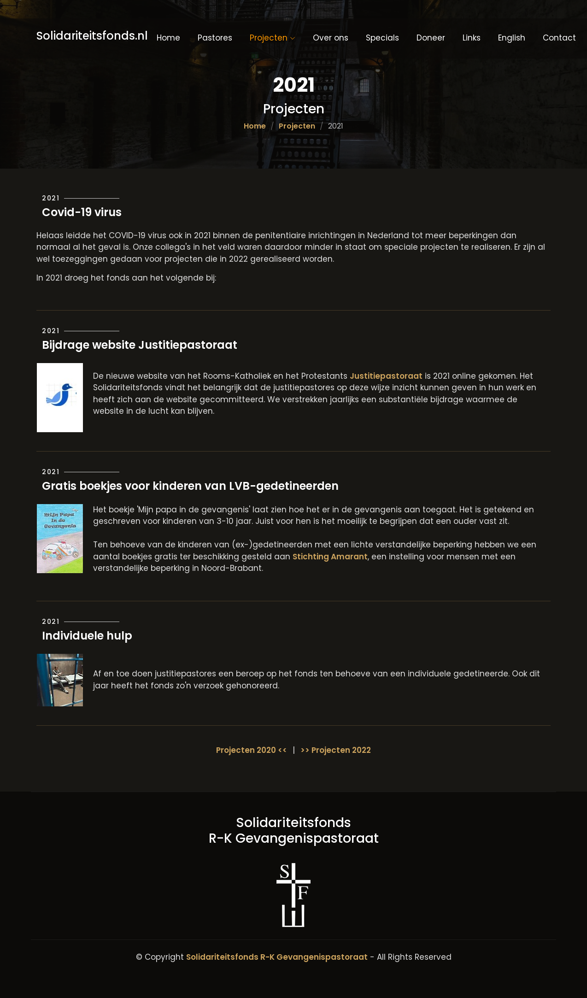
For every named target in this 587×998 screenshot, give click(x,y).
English (511, 37)
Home (168, 37)
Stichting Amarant (330, 556)
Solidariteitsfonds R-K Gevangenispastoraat (277, 957)
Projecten (297, 126)
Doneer (431, 37)
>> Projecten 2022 (335, 750)
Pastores (215, 37)
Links (472, 37)
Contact (559, 37)
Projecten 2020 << (251, 750)
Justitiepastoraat (386, 376)
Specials (382, 37)
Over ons (330, 37)
